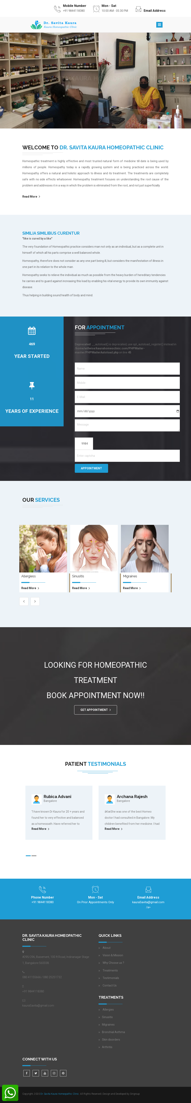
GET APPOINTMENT (94, 709)
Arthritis (107, 1047)
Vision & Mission (113, 955)
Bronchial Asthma (113, 1032)
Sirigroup (135, 1093)
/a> (148, 904)
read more (28, 588)
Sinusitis (107, 1017)
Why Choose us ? (113, 962)
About (107, 947)
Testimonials (111, 978)
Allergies (108, 1009)
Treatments (110, 970)
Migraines (108, 1024)
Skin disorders (111, 1039)
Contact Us (110, 985)
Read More (29, 196)
